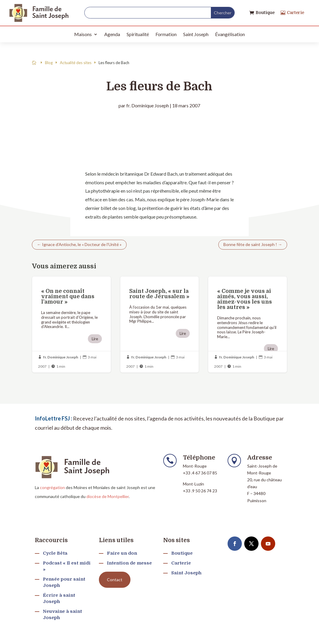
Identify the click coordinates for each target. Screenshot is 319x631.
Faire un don (122, 553)
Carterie (295, 12)
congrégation (52, 487)
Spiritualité (138, 34)
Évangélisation (230, 34)
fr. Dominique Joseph (147, 105)
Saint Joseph (195, 34)
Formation (166, 34)
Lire (95, 338)
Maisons (83, 34)
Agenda (112, 34)
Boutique (265, 12)
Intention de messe (129, 563)
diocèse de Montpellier (107, 496)
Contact (114, 579)
